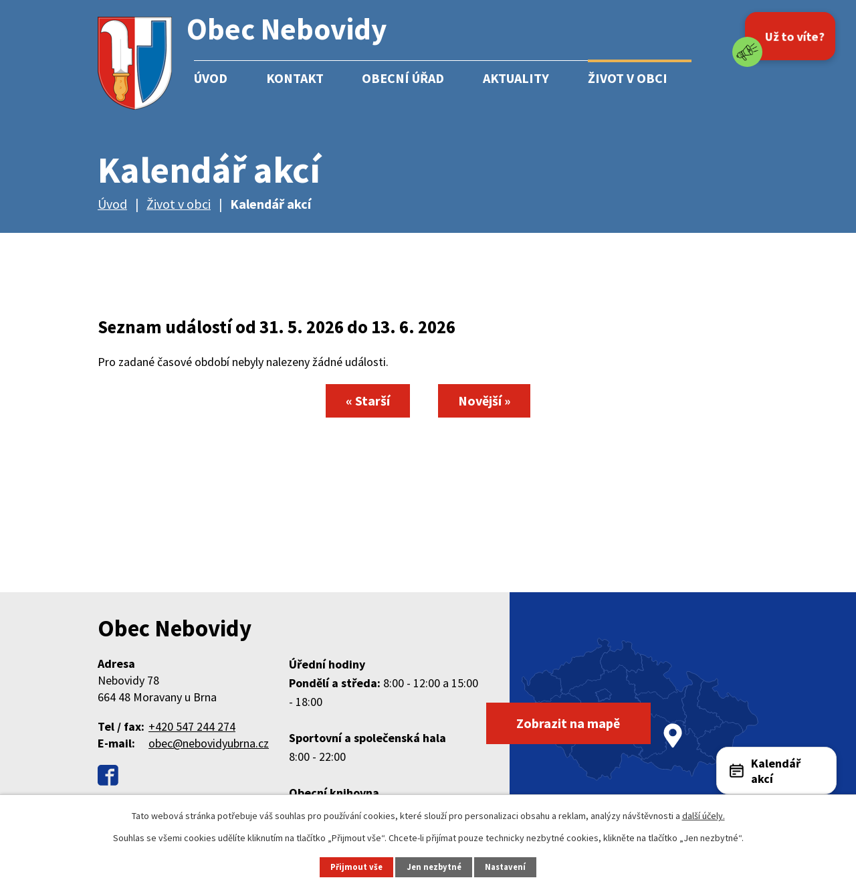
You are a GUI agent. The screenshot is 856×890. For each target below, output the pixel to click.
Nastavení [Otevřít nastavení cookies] (505, 867)
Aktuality (516, 78)
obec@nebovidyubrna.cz (208, 743)
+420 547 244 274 (191, 726)
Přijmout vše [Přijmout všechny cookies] (356, 867)
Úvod (210, 78)
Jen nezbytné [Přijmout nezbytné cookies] (434, 867)
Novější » (484, 400)
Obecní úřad (403, 78)
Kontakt (295, 78)
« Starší (367, 400)
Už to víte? (795, 36)
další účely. (703, 816)
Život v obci (627, 78)
